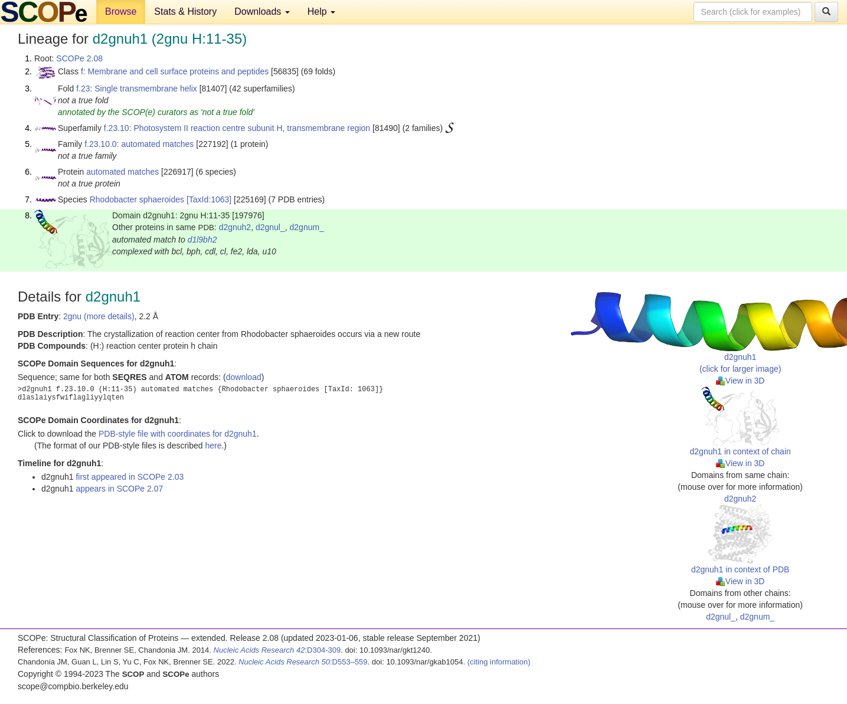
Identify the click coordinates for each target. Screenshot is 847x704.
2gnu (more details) (99, 316)
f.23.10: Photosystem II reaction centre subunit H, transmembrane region (237, 128)
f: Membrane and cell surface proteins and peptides (175, 71)
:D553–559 (303, 661)
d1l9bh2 (202, 239)
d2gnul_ (270, 227)
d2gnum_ (307, 227)
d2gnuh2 (235, 227)
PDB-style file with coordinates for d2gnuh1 (178, 433)
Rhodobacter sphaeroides (137, 199)
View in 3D (740, 380)
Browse (120, 11)
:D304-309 (277, 650)
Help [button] (321, 11)
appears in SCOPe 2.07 (119, 488)
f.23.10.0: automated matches (139, 144)
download (243, 377)
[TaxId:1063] (209, 199)
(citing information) (499, 661)
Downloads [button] (262, 11)
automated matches (122, 171)
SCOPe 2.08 (79, 58)
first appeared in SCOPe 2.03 (130, 477)
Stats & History (185, 11)
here (213, 445)
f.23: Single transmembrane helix (136, 88)
